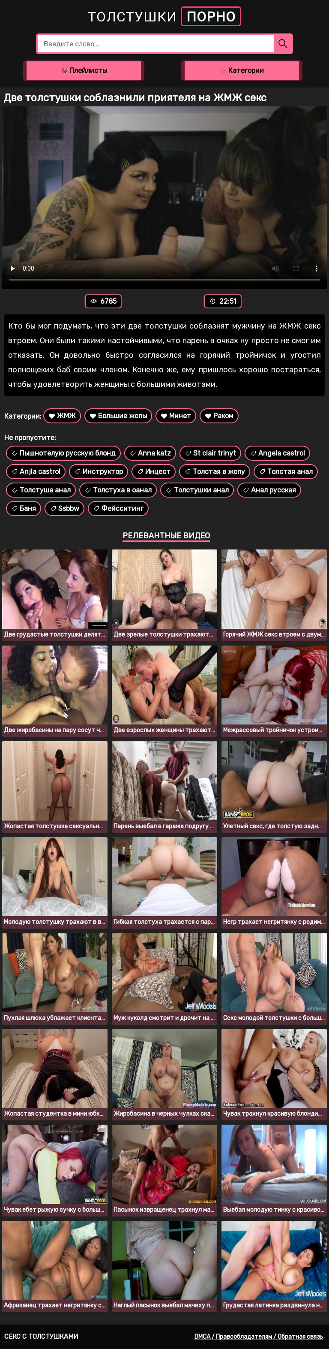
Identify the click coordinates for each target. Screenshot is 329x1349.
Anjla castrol (35, 472)
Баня (23, 508)
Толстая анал (286, 472)
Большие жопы (118, 416)
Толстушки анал (197, 490)
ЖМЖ (62, 416)
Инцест (153, 472)
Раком (219, 416)
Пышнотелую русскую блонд (63, 453)
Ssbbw (64, 508)
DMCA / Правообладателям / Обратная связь (258, 1336)
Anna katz (150, 453)
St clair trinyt (210, 453)
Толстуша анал (41, 490)
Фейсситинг (118, 508)
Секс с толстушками (41, 1336)
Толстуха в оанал (118, 490)
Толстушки (164, 16)
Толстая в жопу (214, 472)
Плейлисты (84, 70)
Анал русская (269, 490)
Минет (176, 416)
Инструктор (98, 472)
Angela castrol (277, 453)
